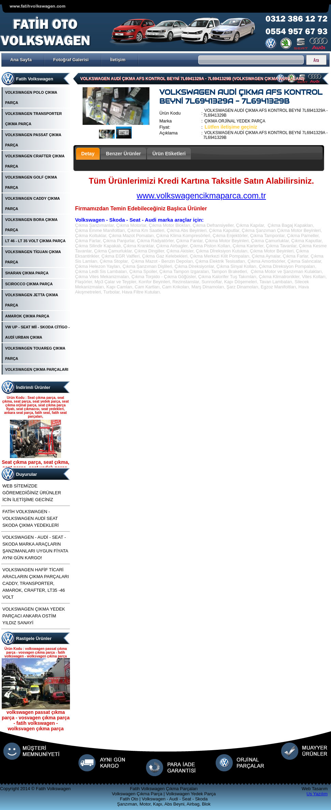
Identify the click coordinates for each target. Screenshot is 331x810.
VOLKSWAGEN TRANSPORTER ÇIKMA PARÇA (33, 119)
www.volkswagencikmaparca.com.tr (201, 195)
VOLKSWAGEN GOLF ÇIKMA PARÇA (31, 182)
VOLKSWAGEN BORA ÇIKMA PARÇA (31, 225)
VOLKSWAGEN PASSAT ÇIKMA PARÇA (33, 140)
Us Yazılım (317, 793)
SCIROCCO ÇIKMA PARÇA (29, 284)
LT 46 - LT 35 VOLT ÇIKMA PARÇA (35, 241)
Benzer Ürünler (123, 153)
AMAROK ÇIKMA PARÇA (27, 316)
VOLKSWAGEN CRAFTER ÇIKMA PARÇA (34, 161)
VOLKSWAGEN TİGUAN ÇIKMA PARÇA (33, 257)
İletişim (118, 59)
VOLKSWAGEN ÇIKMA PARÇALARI (36, 369)
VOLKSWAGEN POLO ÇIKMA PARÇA (31, 97)
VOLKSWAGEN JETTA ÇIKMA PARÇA (31, 300)
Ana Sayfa (21, 59)
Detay (88, 153)
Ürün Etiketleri (169, 153)
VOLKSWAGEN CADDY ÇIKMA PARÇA (32, 203)
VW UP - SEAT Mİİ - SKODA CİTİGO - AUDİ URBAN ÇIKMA (37, 332)
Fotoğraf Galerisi (71, 59)
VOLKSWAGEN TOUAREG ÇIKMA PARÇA (35, 353)
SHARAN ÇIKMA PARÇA (26, 273)
